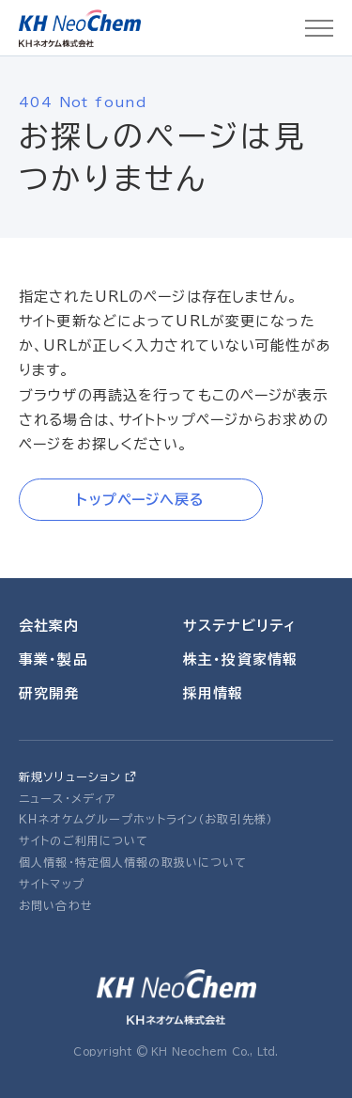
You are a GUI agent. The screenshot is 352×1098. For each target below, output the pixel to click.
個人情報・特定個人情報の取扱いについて (133, 862)
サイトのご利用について (83, 840)
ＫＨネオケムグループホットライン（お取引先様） (146, 818)
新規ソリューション (70, 776)
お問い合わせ (56, 905)
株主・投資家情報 (240, 659)
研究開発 (49, 693)
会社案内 (49, 626)
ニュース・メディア (67, 798)
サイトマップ (51, 883)
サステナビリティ (239, 626)
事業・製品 (53, 659)
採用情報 (213, 693)
